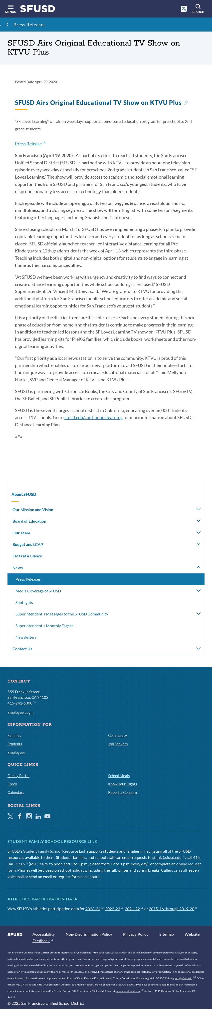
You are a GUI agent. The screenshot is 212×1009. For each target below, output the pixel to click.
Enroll (12, 784)
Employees (16, 752)
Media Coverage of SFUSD (38, 590)
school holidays (73, 870)
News (17, 567)
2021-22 (134, 908)
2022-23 (114, 908)
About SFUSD (23, 494)
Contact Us (22, 648)
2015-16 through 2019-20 (173, 908)
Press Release (30, 143)
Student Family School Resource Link (54, 851)
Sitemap (166, 934)
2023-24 (94, 908)
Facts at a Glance (27, 555)
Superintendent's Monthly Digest (44, 625)
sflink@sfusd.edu (168, 857)
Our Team (21, 532)
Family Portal (18, 775)
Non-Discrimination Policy (89, 934)
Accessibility (43, 934)
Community (117, 735)
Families (14, 735)
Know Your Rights (122, 784)
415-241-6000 (21, 702)
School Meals (119, 775)
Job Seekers (118, 744)
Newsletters (25, 637)
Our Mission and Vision (32, 509)
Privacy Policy (136, 934)
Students (14, 744)
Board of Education (29, 521)
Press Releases (29, 24)
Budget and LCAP (27, 544)
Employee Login (20, 712)
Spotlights (24, 602)
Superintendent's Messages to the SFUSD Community (61, 613)
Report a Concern (122, 792)
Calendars (15, 792)
